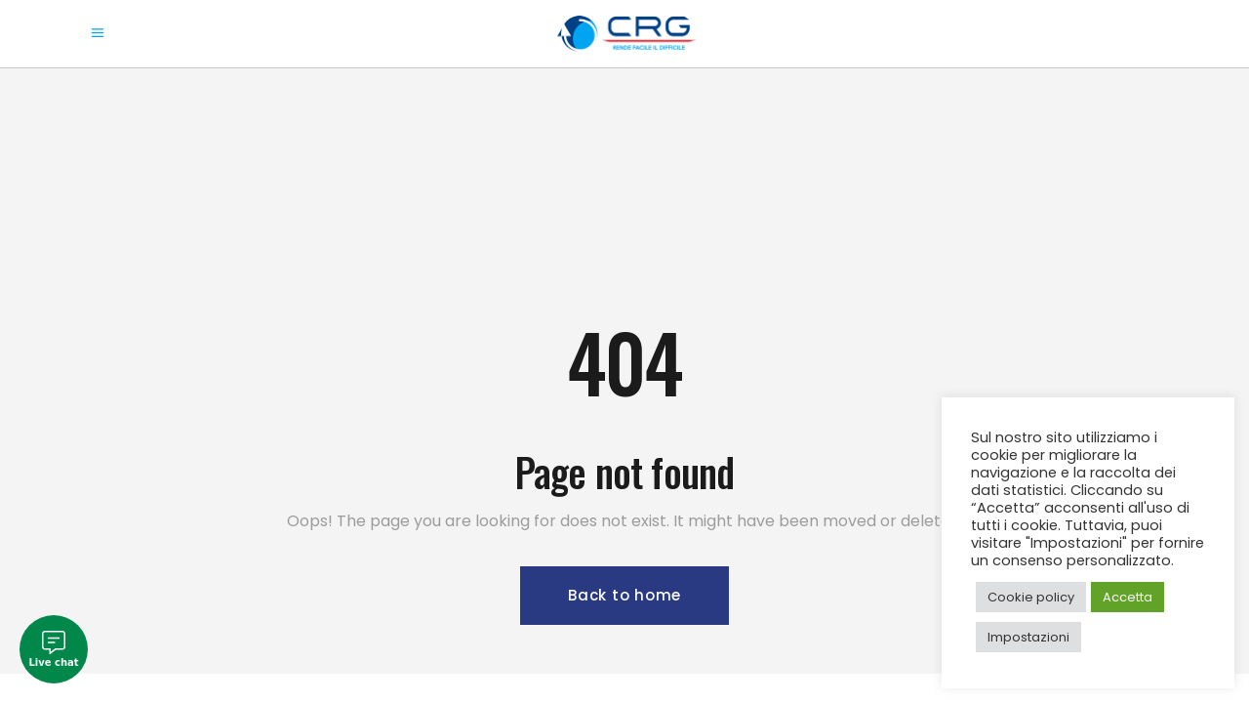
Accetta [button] (1127, 597)
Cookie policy (1030, 597)
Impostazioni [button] (1028, 637)
